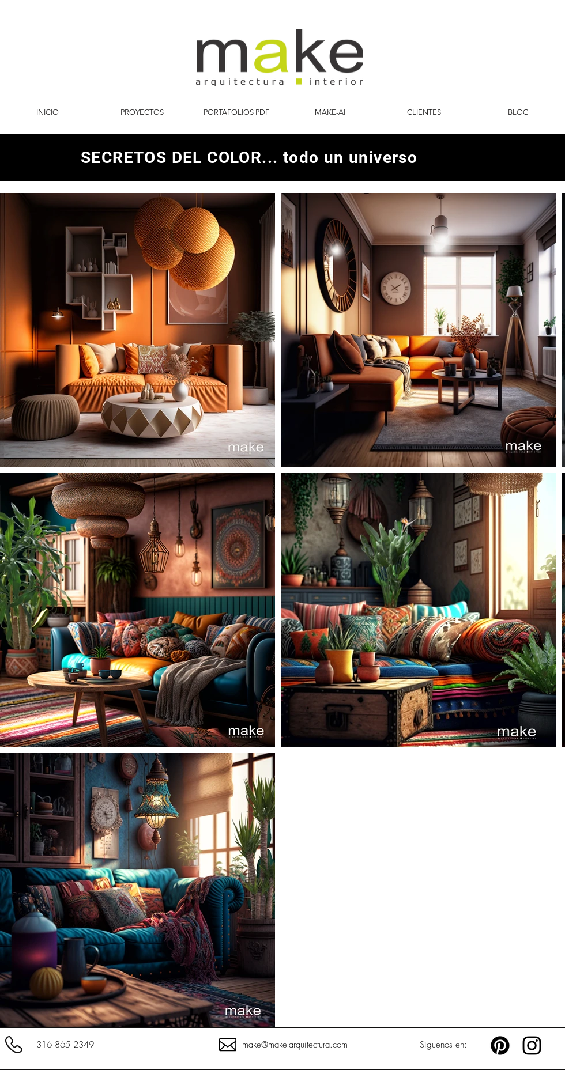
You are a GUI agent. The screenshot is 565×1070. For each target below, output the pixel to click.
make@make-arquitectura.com (295, 1044)
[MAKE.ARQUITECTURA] (531, 1045)
